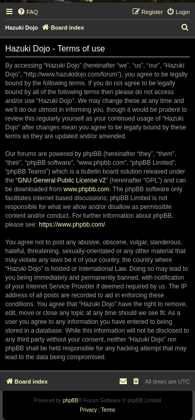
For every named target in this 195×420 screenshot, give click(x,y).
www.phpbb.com (86, 189)
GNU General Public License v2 (62, 180)
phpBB (71, 400)
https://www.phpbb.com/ (72, 224)
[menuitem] (27, 12)
